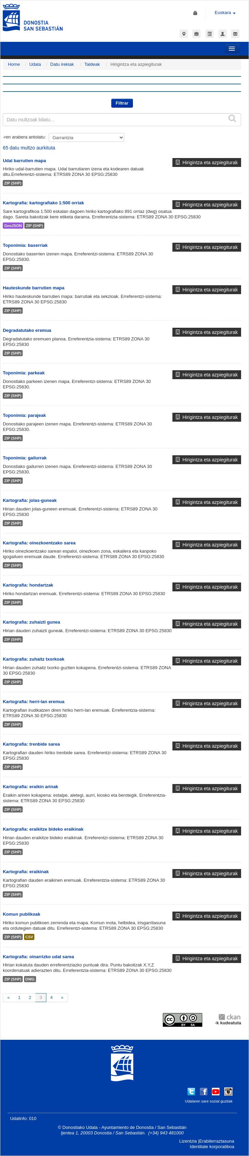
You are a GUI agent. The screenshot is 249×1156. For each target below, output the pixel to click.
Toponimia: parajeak (24, 415)
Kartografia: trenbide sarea (31, 744)
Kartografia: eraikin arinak (30, 786)
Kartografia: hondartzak (28, 585)
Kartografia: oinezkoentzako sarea (39, 542)
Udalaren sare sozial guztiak (209, 1101)
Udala (35, 64)
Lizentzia (188, 1141)
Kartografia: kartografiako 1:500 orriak (43, 202)
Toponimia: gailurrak (25, 457)
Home (14, 64)
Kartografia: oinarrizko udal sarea (38, 956)
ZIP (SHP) (12, 183)
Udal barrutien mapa (24, 160)
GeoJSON (13, 226)
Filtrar (122, 103)
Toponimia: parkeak (24, 372)
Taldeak (92, 64)
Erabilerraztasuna (216, 1141)
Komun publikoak (21, 914)
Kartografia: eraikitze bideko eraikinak (43, 829)
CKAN (229, 1016)
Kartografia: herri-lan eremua (33, 701)
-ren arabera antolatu (23, 137)
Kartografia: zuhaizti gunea (31, 622)
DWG (30, 979)
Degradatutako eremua (27, 330)
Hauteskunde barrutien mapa (33, 287)
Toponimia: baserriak (25, 245)
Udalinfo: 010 (23, 1118)
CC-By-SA (183, 1020)
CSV (29, 937)
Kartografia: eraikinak (26, 871)
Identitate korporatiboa (212, 1146)
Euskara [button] (225, 12)
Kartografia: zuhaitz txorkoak (33, 659)
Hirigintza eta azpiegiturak (207, 162)
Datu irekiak (62, 64)
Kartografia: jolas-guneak (30, 500)
